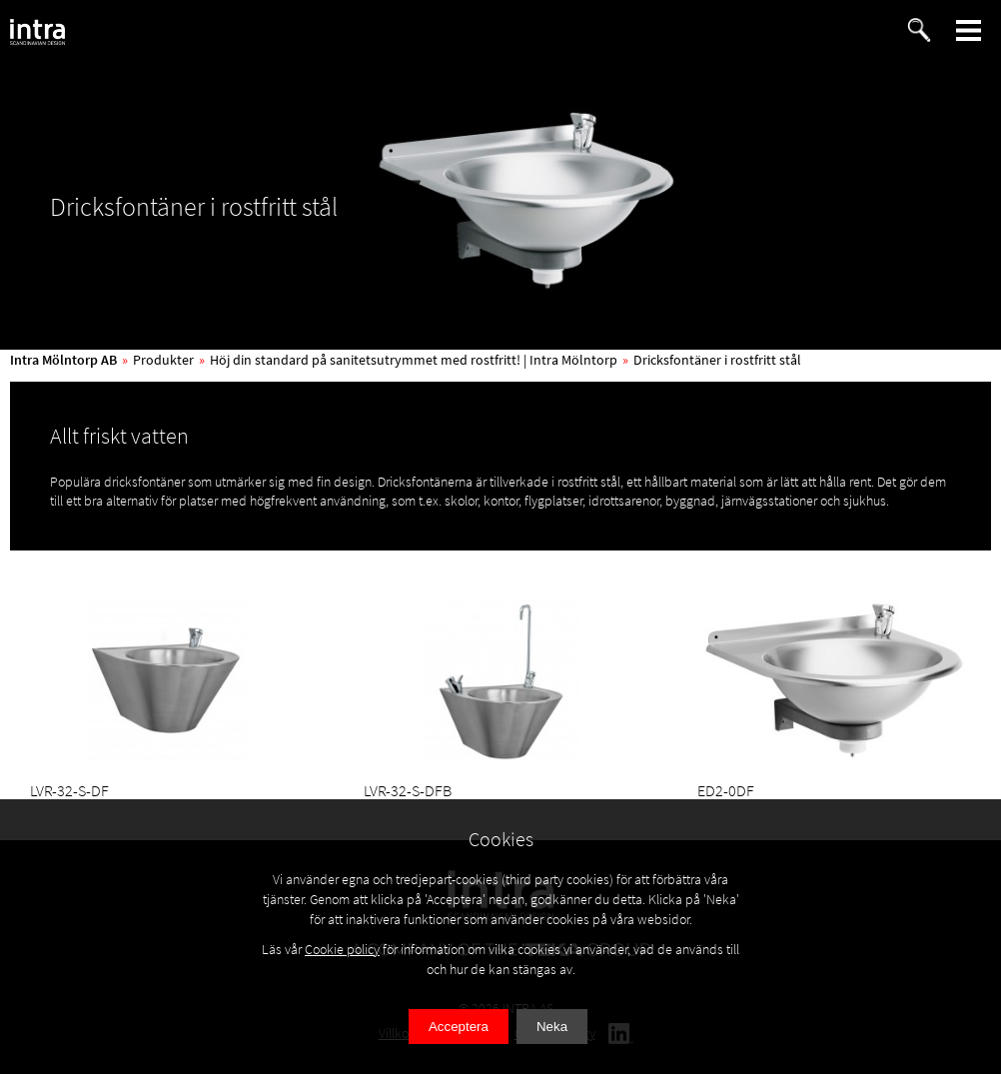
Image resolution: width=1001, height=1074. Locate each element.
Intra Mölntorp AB (63, 360)
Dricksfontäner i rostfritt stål (717, 360)
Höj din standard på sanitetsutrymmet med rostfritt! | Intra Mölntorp (413, 360)
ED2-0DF (725, 790)
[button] (969, 30)
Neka (551, 1026)
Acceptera (459, 1026)
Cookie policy (342, 949)
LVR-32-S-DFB (408, 790)
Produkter (163, 360)
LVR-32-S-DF (69, 790)
